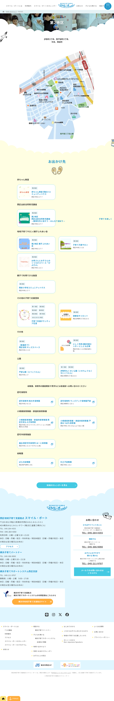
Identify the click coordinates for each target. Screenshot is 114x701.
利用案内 (28, 6)
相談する (102, 6)
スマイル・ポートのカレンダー (45, 6)
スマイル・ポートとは (14, 6)
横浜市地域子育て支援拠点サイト (32, 601)
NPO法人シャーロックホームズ (61, 673)
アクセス (9, 546)
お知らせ (79, 6)
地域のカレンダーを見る (57, 485)
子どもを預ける (91, 6)
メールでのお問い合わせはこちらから (92, 571)
